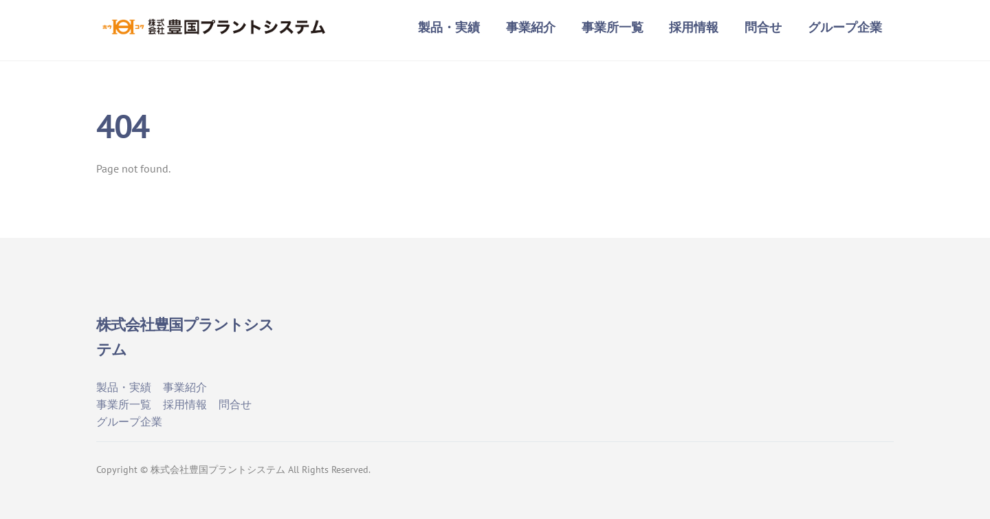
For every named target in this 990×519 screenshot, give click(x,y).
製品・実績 (449, 27)
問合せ (763, 27)
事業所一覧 (613, 27)
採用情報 (693, 27)
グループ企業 (845, 27)
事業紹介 (531, 27)
